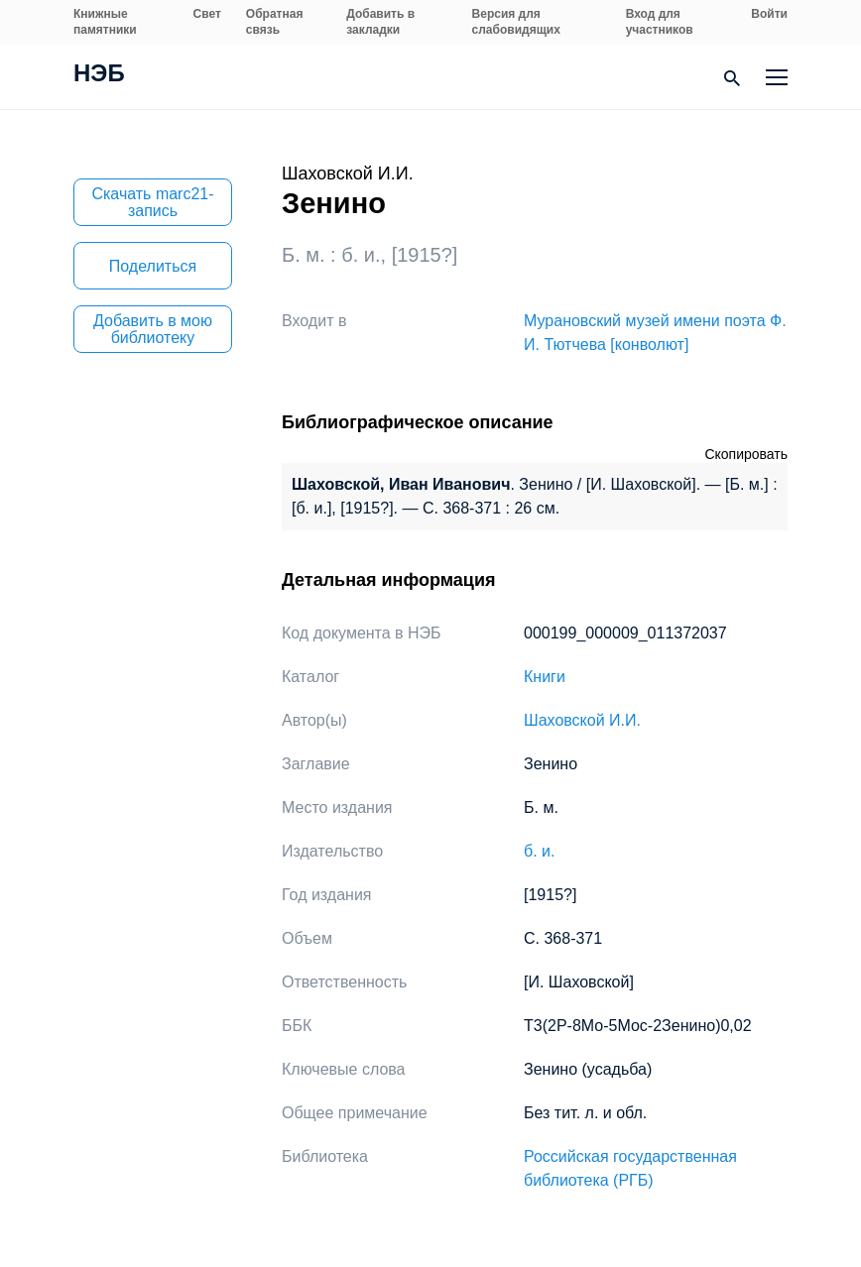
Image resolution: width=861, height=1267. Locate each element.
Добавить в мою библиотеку (152, 329)
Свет (207, 14)
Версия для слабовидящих (516, 22)
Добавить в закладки (380, 22)
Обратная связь (275, 22)
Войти (769, 14)
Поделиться (152, 266)
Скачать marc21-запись (152, 202)
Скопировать (746, 454)
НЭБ (99, 75)
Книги (544, 676)
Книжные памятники (105, 22)
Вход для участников (659, 22)
